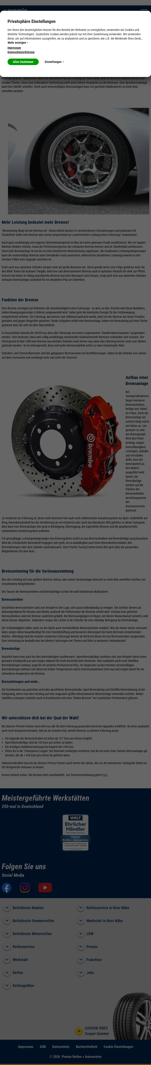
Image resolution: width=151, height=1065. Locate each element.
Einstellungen (54, 62)
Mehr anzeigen (18, 42)
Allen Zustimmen (23, 62)
